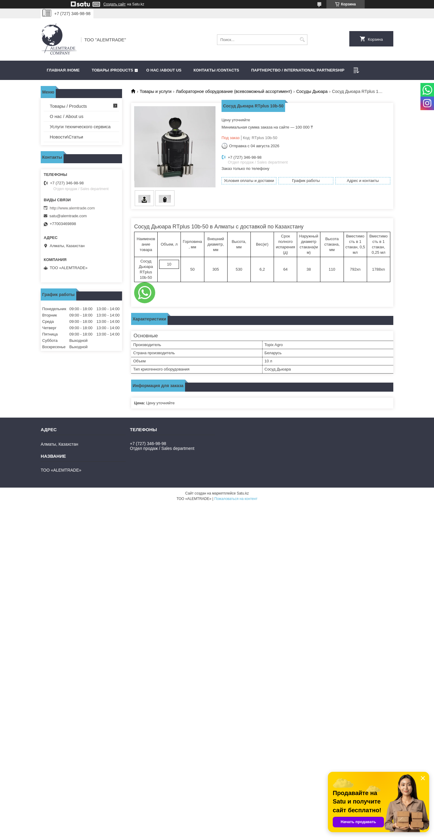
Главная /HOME (63, 70)
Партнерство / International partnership (297, 70)
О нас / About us (66, 116)
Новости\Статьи (66, 136)
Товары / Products (68, 106)
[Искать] (302, 39)
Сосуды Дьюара (312, 91)
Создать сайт (114, 4)
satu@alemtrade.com (68, 216)
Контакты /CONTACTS (216, 70)
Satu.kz (243, 493)
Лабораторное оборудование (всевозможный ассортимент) (234, 91)
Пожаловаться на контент (235, 499)
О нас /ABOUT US (163, 70)
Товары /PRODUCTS (112, 70)
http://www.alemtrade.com (72, 208)
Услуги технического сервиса (80, 126)
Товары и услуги (155, 91)
